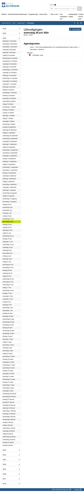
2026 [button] (4, 28)
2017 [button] (4, 479)
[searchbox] (62, 8)
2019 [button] (4, 469)
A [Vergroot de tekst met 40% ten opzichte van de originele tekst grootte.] (81, 23)
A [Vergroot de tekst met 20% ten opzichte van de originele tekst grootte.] (77, 23)
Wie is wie (54, 14)
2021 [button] (4, 459)
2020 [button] (4, 464)
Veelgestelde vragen (72, 15)
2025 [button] (4, 33)
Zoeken (51, 5)
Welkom (4, 14)
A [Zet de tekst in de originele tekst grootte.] (74, 23)
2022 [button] (4, 455)
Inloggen (77, 489)
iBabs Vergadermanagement (61, 489)
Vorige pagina (75, 29)
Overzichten (43, 14)
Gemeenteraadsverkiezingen (17, 14)
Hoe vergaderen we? (64, 16)
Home (13, 23)
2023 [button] (4, 450)
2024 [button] (4, 38)
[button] (79, 8)
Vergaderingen (33, 14)
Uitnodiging (36, 55)
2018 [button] (4, 474)
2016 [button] (4, 483)
